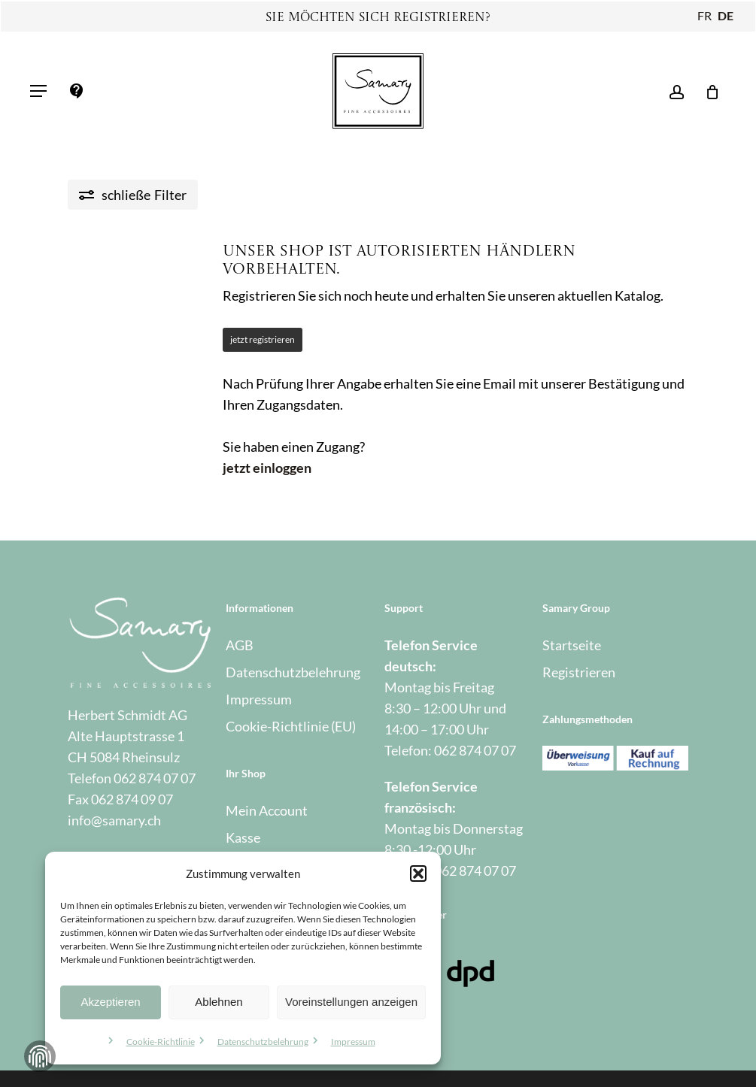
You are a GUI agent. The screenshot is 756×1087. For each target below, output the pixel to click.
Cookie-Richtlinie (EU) (291, 726)
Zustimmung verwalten (40, 1056)
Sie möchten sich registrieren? (378, 18)
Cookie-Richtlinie (160, 1041)
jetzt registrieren (262, 339)
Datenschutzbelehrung (262, 1041)
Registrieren (578, 672)
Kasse (243, 837)
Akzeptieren (110, 1001)
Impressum (353, 1041)
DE (725, 15)
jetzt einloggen (267, 467)
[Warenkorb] (707, 91)
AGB (240, 645)
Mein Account (267, 810)
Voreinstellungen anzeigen (351, 1001)
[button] (418, 873)
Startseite (571, 645)
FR (704, 15)
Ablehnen (218, 1001)
